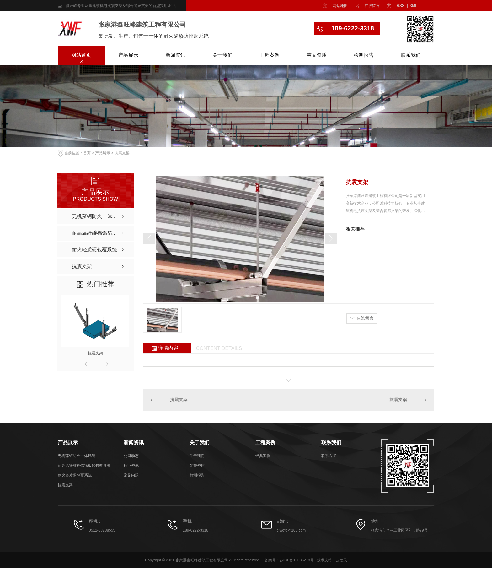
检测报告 (364, 55)
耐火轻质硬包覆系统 (75, 475)
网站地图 (340, 5)
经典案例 (262, 456)
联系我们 (411, 55)
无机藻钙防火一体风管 (76, 456)
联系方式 (328, 456)
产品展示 (128, 55)
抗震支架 (122, 153)
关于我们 (222, 55)
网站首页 (81, 55)
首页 (87, 153)
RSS (402, 5)
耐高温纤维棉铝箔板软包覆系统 (84, 465)
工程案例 (269, 55)
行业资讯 (131, 465)
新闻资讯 (175, 55)
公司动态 (131, 456)
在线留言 (372, 5)
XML (413, 5)
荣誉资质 (317, 55)
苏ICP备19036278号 (297, 560)
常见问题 (131, 475)
